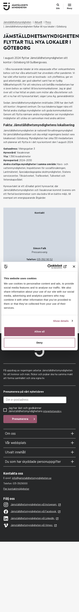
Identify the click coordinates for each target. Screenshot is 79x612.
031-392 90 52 (45, 259)
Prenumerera (20, 419)
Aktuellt (38, 22)
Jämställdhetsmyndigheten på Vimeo (28, 525)
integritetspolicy (52, 411)
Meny (69, 8)
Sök (58, 8)
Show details (61, 320)
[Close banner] (74, 266)
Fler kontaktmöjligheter (16, 489)
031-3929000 (20, 483)
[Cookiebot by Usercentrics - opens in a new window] (52, 266)
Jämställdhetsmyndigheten (17, 22)
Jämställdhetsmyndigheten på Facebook (30, 512)
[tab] (39, 433)
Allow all (39, 331)
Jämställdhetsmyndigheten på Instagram (30, 505)
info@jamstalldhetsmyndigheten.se (31, 478)
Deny (39, 342)
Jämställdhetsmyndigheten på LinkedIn (29, 518)
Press (48, 22)
